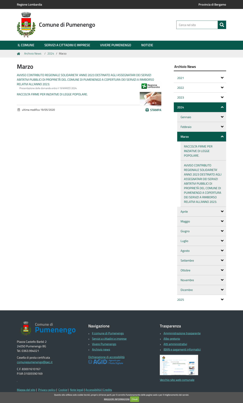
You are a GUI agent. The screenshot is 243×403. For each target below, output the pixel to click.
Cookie (62, 389)
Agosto (202, 250)
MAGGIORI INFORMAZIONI (117, 399)
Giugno (202, 231)
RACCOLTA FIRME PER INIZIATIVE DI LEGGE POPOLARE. (52, 94)
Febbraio (202, 127)
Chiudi (135, 399)
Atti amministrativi (175, 344)
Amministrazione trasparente (182, 333)
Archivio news (101, 349)
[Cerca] (222, 25)
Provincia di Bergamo (212, 4)
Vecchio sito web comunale (177, 380)
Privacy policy (47, 389)
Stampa (153, 110)
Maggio (202, 221)
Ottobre (202, 270)
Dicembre (202, 290)
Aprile (202, 211)
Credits (107, 389)
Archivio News (32, 53)
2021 (200, 78)
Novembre (202, 280)
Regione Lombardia (29, 4)
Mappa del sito (26, 389)
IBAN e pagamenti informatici (182, 349)
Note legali (76, 389)
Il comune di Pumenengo (108, 333)
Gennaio (202, 117)
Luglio (202, 241)
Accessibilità (93, 389)
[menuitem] (26, 45)
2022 (200, 87)
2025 (200, 299)
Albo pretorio (172, 338)
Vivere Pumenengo (104, 344)
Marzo (202, 136)
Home (19, 53)
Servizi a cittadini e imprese (109, 338)
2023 (200, 97)
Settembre (202, 260)
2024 (50, 53)
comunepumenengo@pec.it (34, 362)
